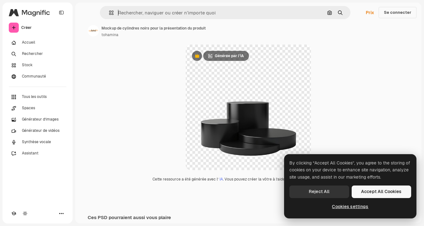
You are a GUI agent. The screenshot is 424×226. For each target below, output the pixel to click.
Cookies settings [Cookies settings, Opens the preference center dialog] (350, 206)
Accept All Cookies (381, 191)
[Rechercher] (37, 54)
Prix (370, 12)
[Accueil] (37, 43)
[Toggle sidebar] (61, 13)
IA (221, 179)
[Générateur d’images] (37, 120)
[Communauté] (37, 77)
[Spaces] (37, 108)
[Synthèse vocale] (37, 142)
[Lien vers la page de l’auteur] (93, 30)
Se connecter (397, 12)
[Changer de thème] (25, 213)
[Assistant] (37, 153)
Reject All (319, 191)
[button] (108, 12)
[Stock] (37, 65)
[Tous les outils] (37, 97)
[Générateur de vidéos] (37, 131)
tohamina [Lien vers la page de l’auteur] (109, 34)
